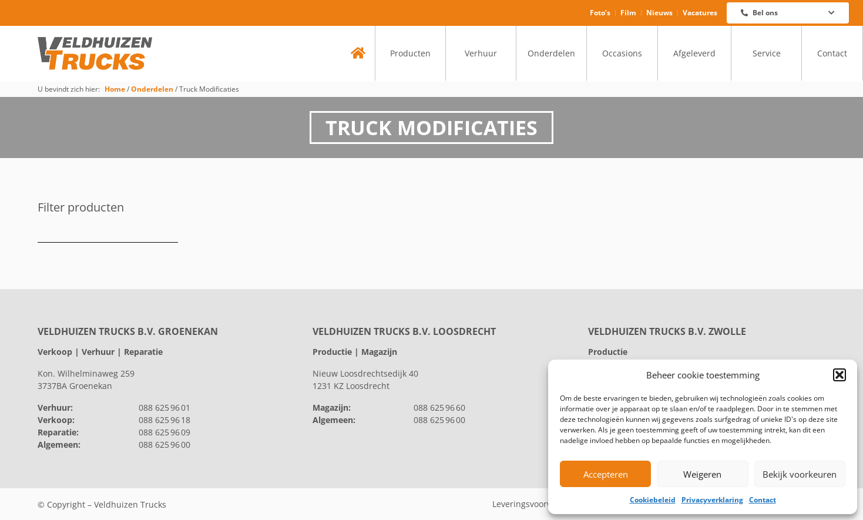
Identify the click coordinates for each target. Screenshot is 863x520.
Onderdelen (551, 53)
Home (115, 88)
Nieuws (659, 13)
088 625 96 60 (439, 407)
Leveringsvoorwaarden (537, 503)
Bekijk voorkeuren (800, 474)
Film (628, 13)
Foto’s (600, 13)
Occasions (622, 53)
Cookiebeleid (653, 500)
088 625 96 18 (164, 419)
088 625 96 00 (164, 444)
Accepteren (605, 474)
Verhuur (481, 53)
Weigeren (702, 474)
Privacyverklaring (712, 500)
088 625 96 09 (164, 432)
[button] (839, 375)
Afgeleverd (694, 53)
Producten (410, 53)
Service (767, 53)
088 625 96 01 (164, 407)
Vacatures (700, 13)
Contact (762, 500)
